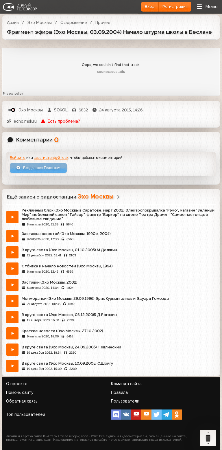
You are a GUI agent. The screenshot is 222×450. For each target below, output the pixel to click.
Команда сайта (126, 383)
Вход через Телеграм (38, 168)
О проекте (16, 383)
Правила (119, 392)
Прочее (102, 22)
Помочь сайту (20, 392)
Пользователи (125, 401)
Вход (150, 6)
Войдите (17, 157)
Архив (13, 22)
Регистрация (175, 6)
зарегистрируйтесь (51, 157)
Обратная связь (22, 401)
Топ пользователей (25, 414)
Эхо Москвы (39, 22)
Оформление (73, 22)
